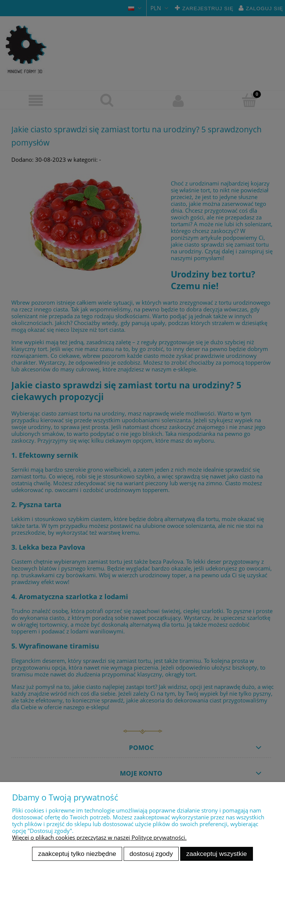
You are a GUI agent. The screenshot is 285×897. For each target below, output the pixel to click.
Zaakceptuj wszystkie (216, 853)
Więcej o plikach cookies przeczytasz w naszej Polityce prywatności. (99, 837)
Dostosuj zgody (151, 853)
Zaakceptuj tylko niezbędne (77, 853)
